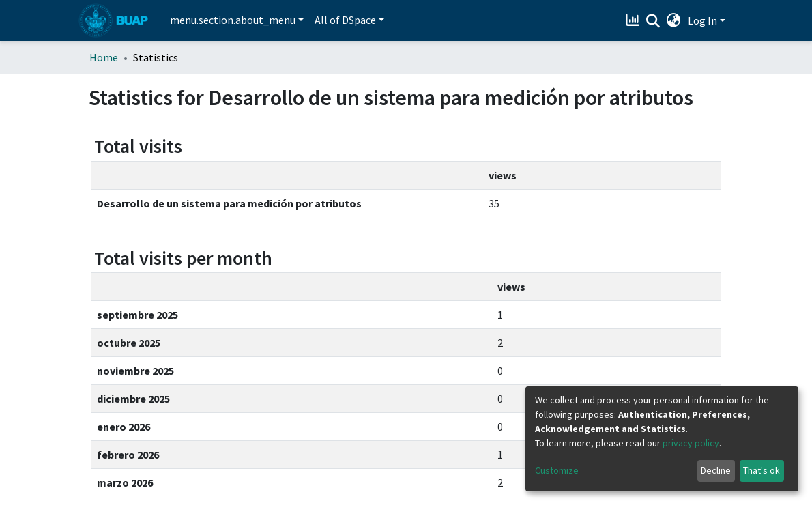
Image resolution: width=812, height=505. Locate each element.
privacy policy (691, 443)
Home (103, 57)
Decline (716, 470)
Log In (702, 20)
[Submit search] (653, 21)
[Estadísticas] (634, 20)
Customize (557, 470)
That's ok (761, 470)
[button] (674, 20)
